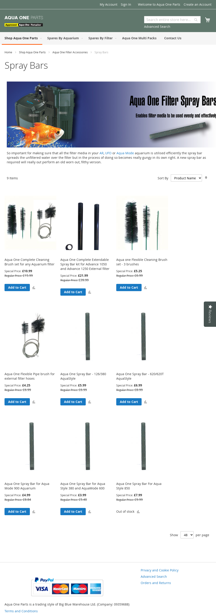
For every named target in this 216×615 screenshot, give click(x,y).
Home (9, 52)
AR (102, 153)
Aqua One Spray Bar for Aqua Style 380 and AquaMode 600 (82, 486)
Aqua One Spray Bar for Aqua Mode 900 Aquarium (27, 486)
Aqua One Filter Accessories (70, 52)
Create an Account (197, 4)
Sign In (126, 4)
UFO (108, 153)
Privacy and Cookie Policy (159, 570)
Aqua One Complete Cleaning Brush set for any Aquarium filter (30, 261)
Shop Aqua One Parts (32, 52)
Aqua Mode (125, 153)
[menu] (108, 38)
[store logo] (24, 21)
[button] (34, 287)
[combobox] (172, 19)
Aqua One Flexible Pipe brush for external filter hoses (30, 376)
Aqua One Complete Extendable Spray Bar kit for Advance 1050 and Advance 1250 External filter (84, 264)
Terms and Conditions (21, 611)
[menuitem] (22, 38)
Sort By (163, 178)
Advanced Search (157, 26)
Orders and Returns (156, 583)
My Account (108, 4)
